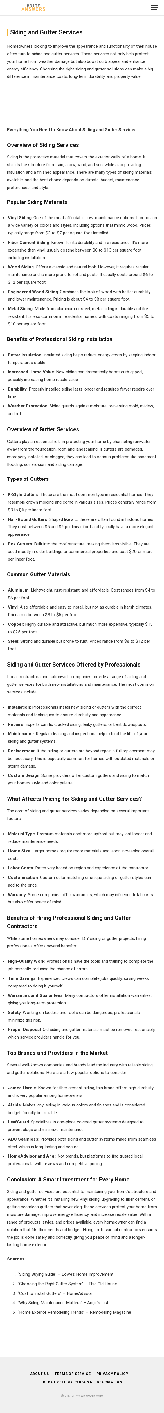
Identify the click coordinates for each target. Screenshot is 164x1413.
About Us (39, 1374)
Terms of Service (73, 1374)
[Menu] (154, 7)
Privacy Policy (112, 1374)
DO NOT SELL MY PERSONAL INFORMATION (82, 1382)
